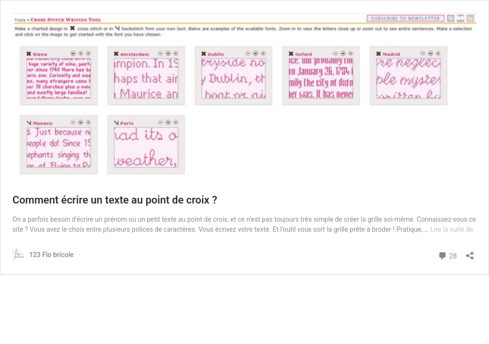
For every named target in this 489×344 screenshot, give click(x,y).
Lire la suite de (451, 229)
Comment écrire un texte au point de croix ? (114, 200)
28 (447, 255)
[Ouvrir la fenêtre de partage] (470, 252)
